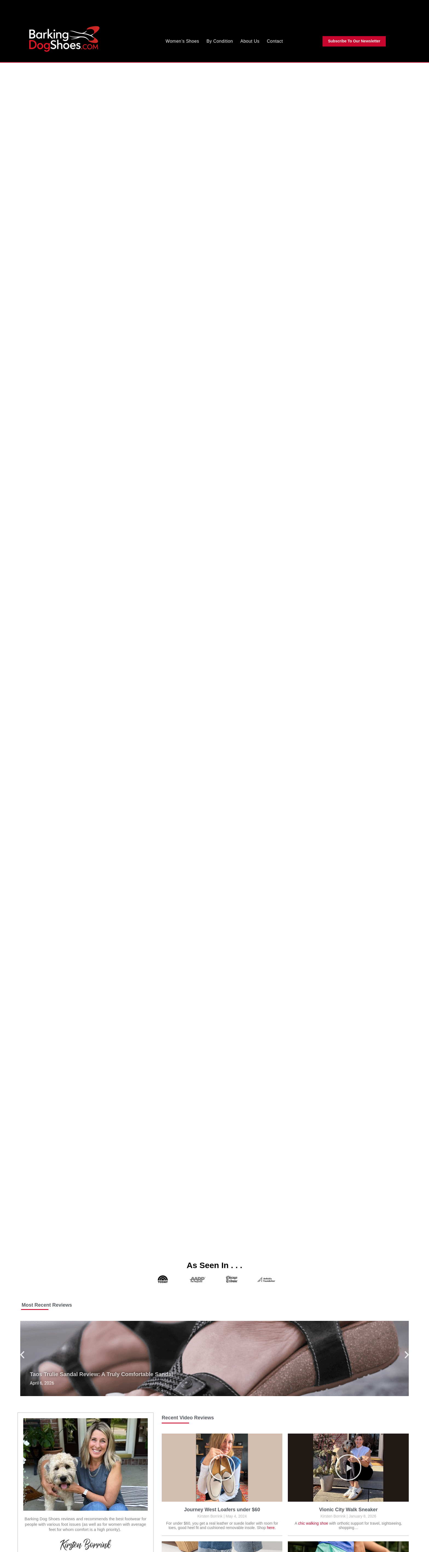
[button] (22, 1354)
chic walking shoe (313, 1523)
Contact (275, 41)
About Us (250, 41)
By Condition (220, 41)
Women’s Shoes (182, 41)
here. (271, 1527)
